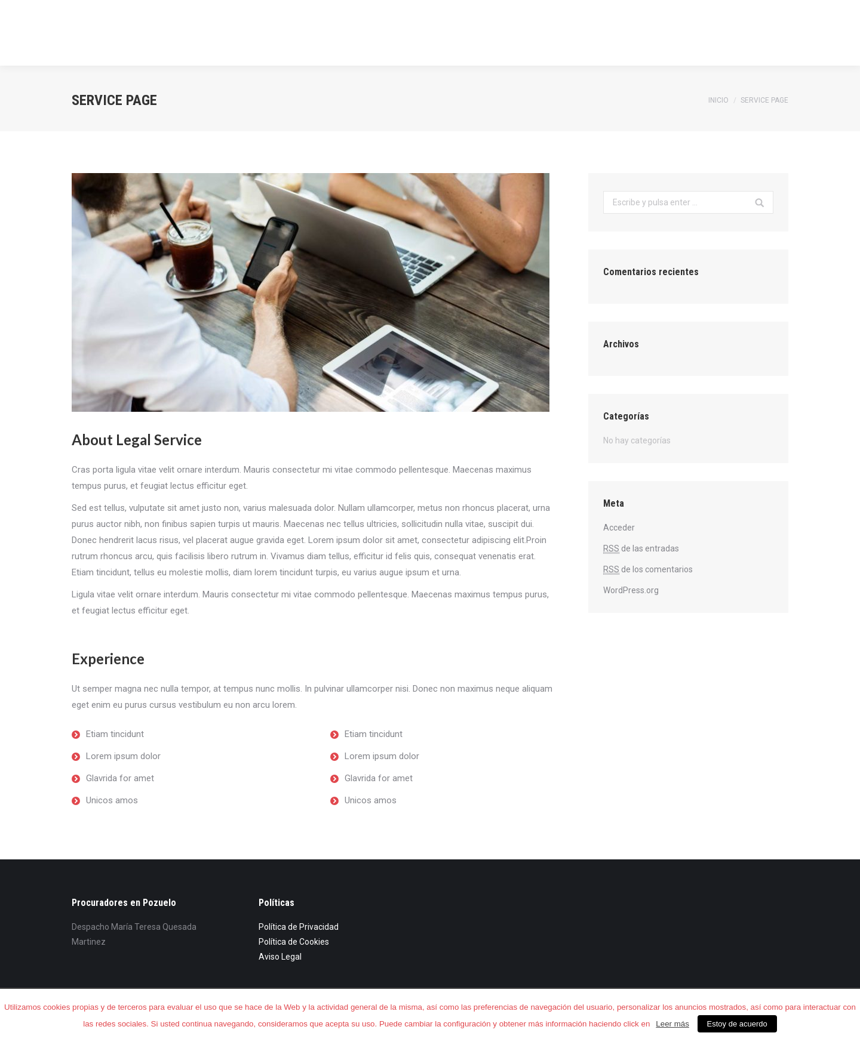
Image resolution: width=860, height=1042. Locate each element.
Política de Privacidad (299, 927)
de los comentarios (648, 570)
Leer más (672, 1023)
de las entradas (641, 549)
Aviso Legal (280, 956)
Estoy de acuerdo (737, 1023)
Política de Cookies (294, 942)
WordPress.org (631, 590)
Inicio (718, 100)
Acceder (619, 527)
